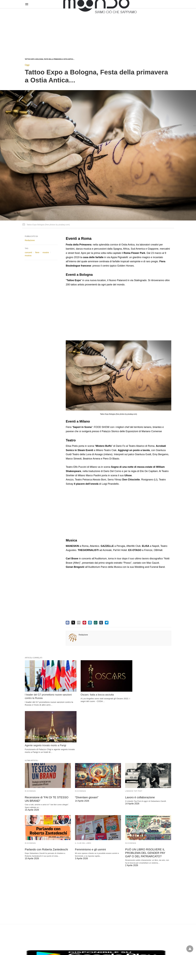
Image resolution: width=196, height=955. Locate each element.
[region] (98, 31)
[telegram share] (106, 622)
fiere (37, 252)
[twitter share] (73, 622)
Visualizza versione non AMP (111, 947)
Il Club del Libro (83, 792)
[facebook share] (67, 622)
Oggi (27, 65)
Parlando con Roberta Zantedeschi (46, 798)
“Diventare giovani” (86, 746)
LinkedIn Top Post (133, 740)
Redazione (83, 635)
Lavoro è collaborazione (139, 746)
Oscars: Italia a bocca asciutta (91, 691)
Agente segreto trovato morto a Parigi (145, 691)
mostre (46, 252)
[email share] (79, 622)
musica (28, 255)
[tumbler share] (101, 622)
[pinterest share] (84, 622)
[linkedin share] (90, 622)
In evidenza (30, 740)
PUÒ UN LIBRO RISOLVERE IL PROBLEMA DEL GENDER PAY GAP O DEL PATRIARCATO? (145, 802)
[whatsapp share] (95, 622)
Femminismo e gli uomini (90, 798)
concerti (28, 252)
